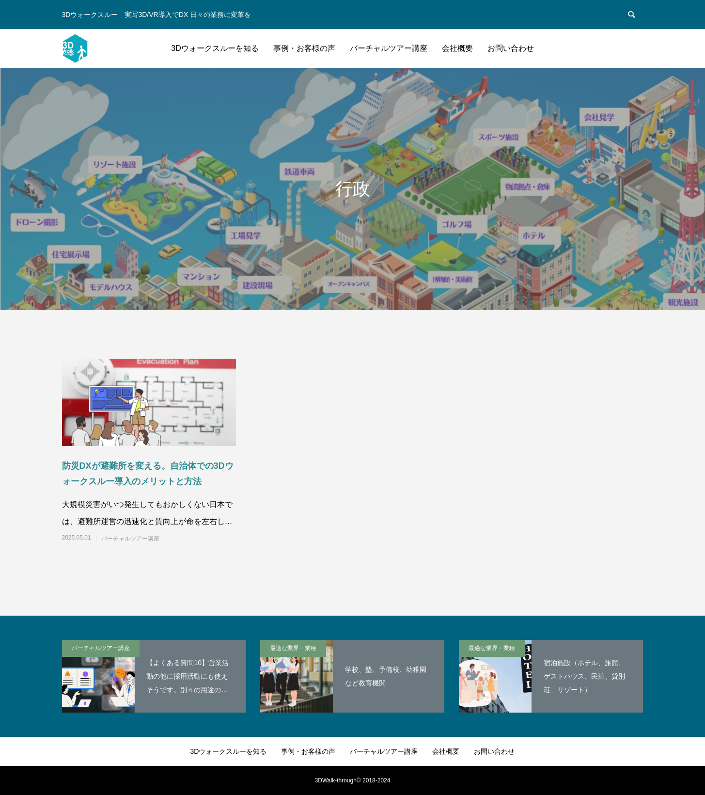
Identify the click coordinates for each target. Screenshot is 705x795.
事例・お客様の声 (304, 48)
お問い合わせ (510, 48)
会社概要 (457, 48)
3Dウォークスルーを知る (214, 48)
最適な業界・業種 (293, 648)
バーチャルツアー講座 (388, 48)
